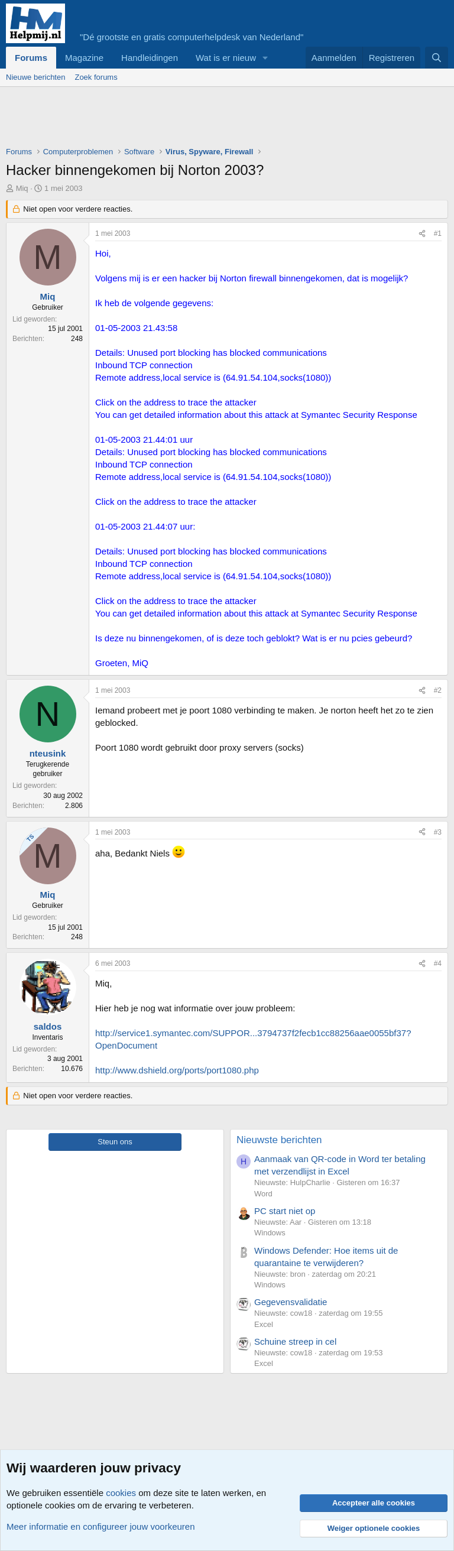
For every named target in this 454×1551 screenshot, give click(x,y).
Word (263, 1193)
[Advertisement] (221, 119)
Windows (270, 1232)
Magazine (84, 58)
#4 (438, 963)
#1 (438, 233)
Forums (31, 58)
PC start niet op (284, 1211)
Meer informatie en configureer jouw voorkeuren (101, 1526)
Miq (22, 188)
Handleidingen (149, 58)
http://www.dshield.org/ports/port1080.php (177, 1070)
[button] (265, 58)
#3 (438, 832)
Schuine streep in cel (295, 1341)
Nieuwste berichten (279, 1140)
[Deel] (422, 234)
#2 (438, 690)
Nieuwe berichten (35, 77)
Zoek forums (95, 77)
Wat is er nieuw (226, 58)
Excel (263, 1324)
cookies (121, 1493)
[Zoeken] (436, 58)
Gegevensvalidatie (290, 1302)
